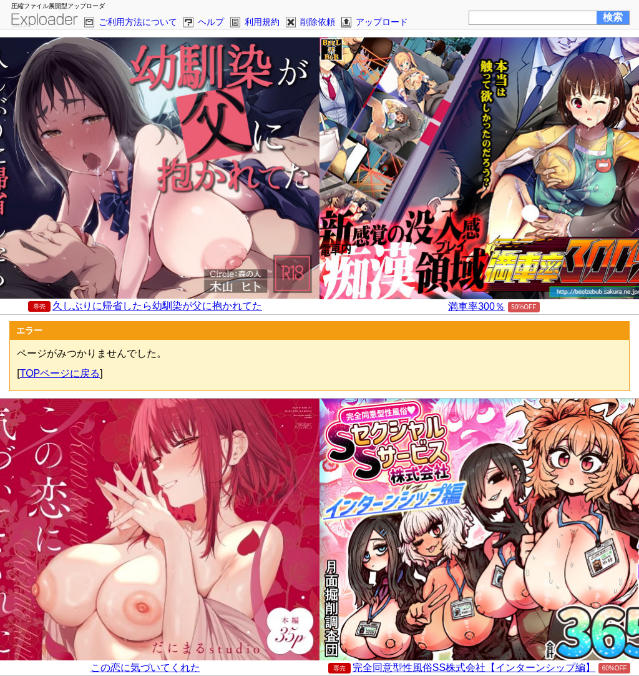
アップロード (382, 22)
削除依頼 (317, 22)
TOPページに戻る (60, 373)
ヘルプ (211, 22)
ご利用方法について (138, 22)
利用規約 (262, 22)
